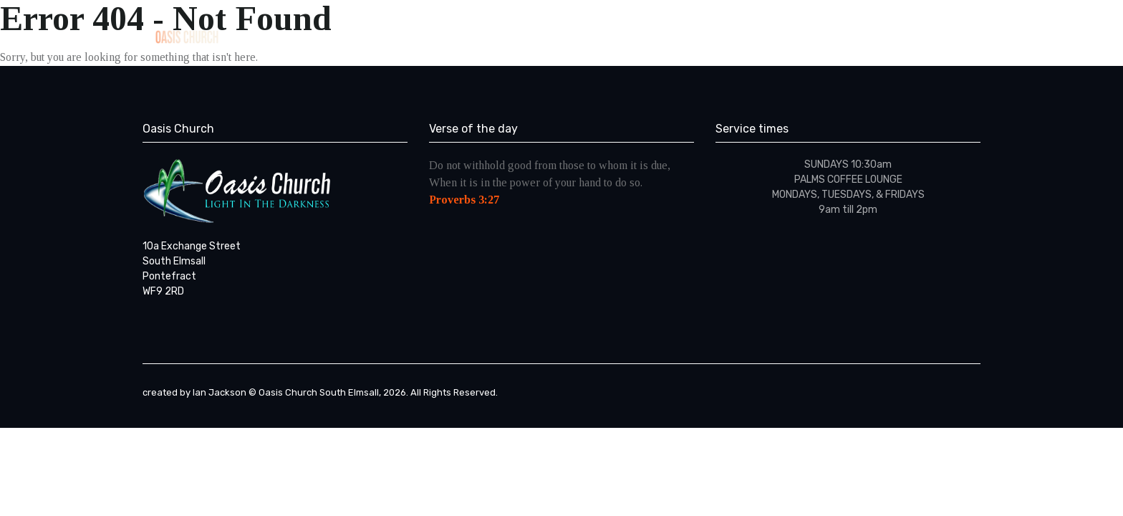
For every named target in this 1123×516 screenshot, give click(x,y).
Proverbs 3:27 (464, 200)
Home (534, 36)
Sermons (673, 36)
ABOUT (599, 35)
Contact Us (891, 36)
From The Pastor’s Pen (778, 36)
